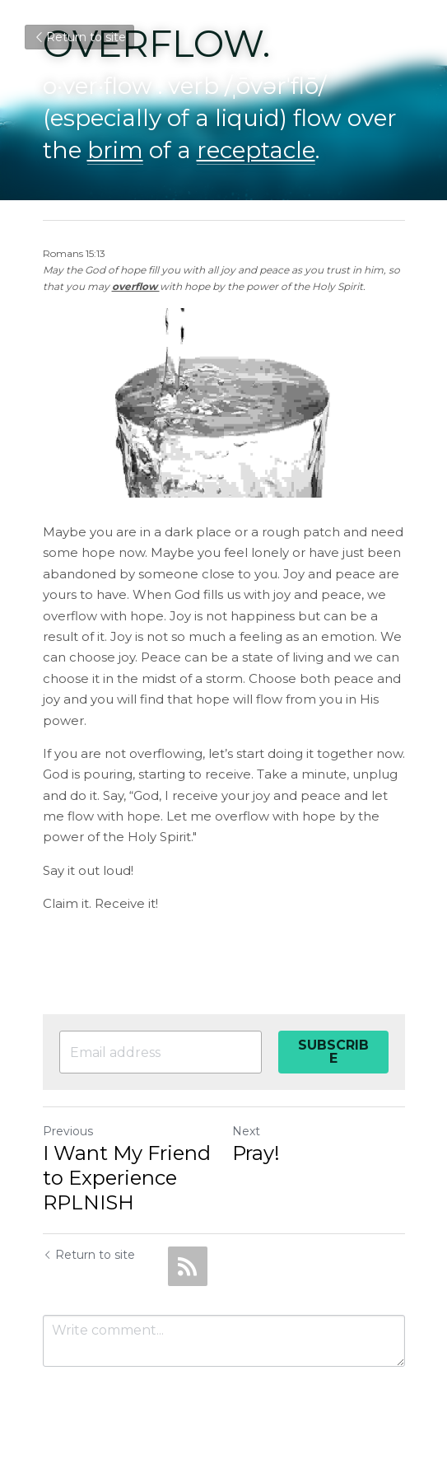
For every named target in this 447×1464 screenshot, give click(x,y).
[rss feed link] (187, 1266)
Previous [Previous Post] (68, 1131)
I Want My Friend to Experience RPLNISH (127, 1177)
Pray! (256, 1153)
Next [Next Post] (246, 1131)
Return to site (79, 37)
